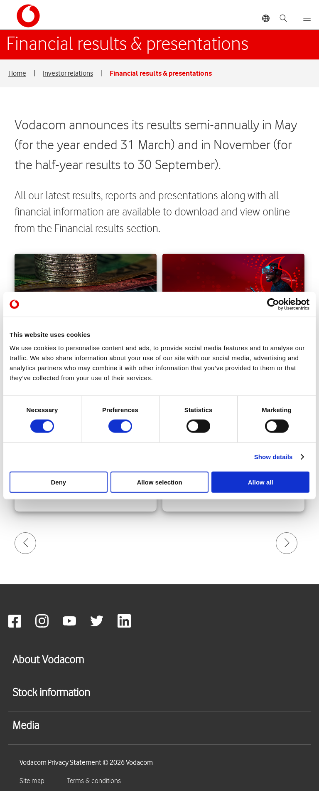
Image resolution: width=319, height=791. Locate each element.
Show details (273, 456)
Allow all (260, 481)
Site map (32, 781)
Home (17, 73)
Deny (58, 481)
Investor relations (68, 73)
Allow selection (159, 481)
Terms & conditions (94, 781)
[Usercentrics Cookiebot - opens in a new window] (273, 304)
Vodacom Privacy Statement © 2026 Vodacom (86, 762)
